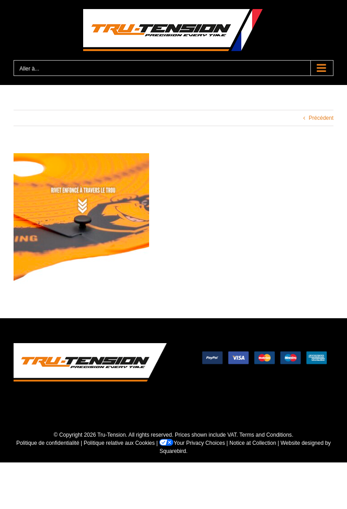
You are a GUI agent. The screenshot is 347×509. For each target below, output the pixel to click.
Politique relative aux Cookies (119, 443)
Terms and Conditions (265, 435)
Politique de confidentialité (47, 443)
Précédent (321, 118)
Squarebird (172, 451)
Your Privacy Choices (192, 443)
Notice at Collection (253, 443)
